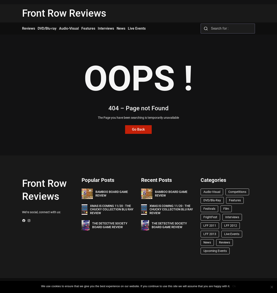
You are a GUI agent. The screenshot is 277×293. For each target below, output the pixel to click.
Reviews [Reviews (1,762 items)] (224, 242)
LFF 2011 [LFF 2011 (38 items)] (209, 225)
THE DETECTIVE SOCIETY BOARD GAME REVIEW (109, 225)
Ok (234, 286)
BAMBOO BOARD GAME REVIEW (111, 193)
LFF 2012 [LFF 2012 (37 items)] (230, 225)
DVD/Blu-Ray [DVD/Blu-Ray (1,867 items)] (212, 200)
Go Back (138, 129)
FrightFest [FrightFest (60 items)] (210, 217)
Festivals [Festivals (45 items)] (209, 208)
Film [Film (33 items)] (226, 208)
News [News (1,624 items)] (207, 242)
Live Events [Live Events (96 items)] (231, 234)
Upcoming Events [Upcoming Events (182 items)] (215, 251)
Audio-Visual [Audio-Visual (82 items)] (211, 192)
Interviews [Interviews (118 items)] (232, 217)
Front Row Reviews (64, 13)
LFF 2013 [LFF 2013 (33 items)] (209, 234)
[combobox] (228, 29)
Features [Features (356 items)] (235, 200)
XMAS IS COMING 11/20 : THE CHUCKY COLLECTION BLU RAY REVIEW (112, 209)
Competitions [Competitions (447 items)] (237, 192)
